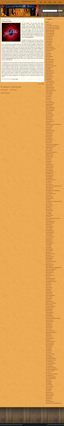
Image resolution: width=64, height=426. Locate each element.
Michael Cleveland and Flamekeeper (53, 267)
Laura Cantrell (49, 233)
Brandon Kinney (49, 76)
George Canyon (49, 165)
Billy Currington (49, 61)
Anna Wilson (48, 45)
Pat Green (48, 283)
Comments (58, 19)
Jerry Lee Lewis (49, 196)
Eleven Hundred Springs (51, 152)
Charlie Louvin (49, 85)
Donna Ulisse (48, 141)
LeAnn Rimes (48, 235)
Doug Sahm (48, 142)
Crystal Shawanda (49, 107)
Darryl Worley (48, 119)
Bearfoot (47, 55)
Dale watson (48, 111)
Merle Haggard (49, 266)
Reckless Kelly (49, 304)
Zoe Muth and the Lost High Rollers (53, 403)
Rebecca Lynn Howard (50, 303)
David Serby (48, 127)
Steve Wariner (49, 336)
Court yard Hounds (49, 102)
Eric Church (48, 158)
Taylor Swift (48, 349)
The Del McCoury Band (50, 358)
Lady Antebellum (49, 230)
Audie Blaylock (49, 50)
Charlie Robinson (49, 87)
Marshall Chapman (49, 253)
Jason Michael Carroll (50, 193)
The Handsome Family (50, 367)
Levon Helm (48, 238)
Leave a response (4, 89)
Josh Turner (48, 213)
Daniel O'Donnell (49, 115)
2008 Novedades (49, 30)
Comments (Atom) (13, 89)
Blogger (21, 424)
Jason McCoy (48, 192)
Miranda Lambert (49, 272)
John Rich (48, 207)
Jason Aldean (48, 189)
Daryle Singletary (49, 121)
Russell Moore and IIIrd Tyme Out (52, 318)
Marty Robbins (49, 258)
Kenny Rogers (49, 227)
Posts (53, 19)
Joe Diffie (48, 199)
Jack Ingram (48, 181)
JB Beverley (48, 195)
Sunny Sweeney (49, 343)
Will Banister (48, 397)
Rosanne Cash (49, 315)
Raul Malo (48, 300)
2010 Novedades (49, 33)
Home (41, 2)
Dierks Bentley (49, 132)
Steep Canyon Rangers (50, 332)
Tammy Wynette (49, 344)
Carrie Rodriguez (49, 81)
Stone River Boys (49, 338)
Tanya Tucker (48, 346)
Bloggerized (56, 424)
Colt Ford (48, 99)
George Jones (49, 167)
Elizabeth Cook (49, 153)
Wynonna (48, 400)
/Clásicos (48, 24)
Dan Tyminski (48, 113)
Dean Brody (48, 128)
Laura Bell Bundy (49, 232)
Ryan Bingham (49, 320)
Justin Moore (48, 219)
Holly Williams (49, 178)
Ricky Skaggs (48, 309)
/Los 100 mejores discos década (52, 27)
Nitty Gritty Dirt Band (50, 278)
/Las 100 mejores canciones (51, 25)
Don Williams (48, 138)
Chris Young (48, 95)
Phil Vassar (48, 290)
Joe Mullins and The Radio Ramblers (53, 201)
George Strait (48, 169)
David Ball (48, 122)
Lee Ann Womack (49, 236)
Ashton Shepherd (49, 47)
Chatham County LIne (50, 90)
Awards (59, 2)
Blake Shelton (48, 64)
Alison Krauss (48, 41)
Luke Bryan (48, 246)
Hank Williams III (49, 175)
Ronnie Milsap (49, 313)
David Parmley (49, 125)
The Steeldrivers (49, 375)
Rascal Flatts (48, 298)
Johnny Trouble (49, 210)
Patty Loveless (49, 287)
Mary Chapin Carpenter (50, 261)
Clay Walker (48, 96)
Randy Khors (48, 293)
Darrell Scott (48, 118)
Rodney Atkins (49, 310)
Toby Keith (48, 383)
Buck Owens (48, 78)
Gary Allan (48, 162)
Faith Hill (47, 159)
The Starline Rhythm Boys (51, 373)
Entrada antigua (41, 83)
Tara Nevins (48, 347)
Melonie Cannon (49, 264)
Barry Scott (48, 53)
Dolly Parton (48, 136)
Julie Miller (48, 216)
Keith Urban (48, 224)
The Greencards (49, 366)
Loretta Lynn (48, 241)
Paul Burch (48, 289)
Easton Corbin (49, 148)
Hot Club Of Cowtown (50, 179)
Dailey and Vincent (49, 108)
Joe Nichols (48, 202)
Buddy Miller (48, 79)
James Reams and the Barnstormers (53, 185)
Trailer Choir (48, 387)
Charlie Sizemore (49, 88)
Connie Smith (48, 101)
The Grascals (48, 364)
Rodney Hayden (49, 312)
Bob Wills (48, 68)
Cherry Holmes (49, 93)
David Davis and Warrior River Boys (53, 124)
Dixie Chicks (48, 133)
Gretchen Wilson (49, 172)
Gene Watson (48, 164)
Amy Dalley (48, 44)
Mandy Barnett (49, 249)
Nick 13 (47, 276)
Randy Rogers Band (50, 295)
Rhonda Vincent (49, 307)
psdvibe (52, 424)
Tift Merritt (48, 380)
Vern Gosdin (48, 389)
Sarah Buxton (48, 326)
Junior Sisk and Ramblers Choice (52, 218)
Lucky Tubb (48, 244)
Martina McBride (49, 256)
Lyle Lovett (48, 247)
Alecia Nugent (49, 39)
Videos (54, 2)
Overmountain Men (50, 279)
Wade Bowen (48, 392)
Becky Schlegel (49, 56)
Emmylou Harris (49, 156)
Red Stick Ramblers (50, 306)
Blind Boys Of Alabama (50, 65)
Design (48, 424)
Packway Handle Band (50, 281)
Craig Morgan (48, 105)
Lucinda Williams (49, 242)
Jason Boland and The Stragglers (52, 190)
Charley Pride (48, 84)
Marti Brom (48, 255)
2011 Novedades (49, 34)
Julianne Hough (49, 215)
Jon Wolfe (48, 212)
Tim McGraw (48, 381)
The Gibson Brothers (50, 363)
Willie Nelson (48, 398)
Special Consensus (50, 330)
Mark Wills (48, 252)
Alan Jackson (48, 38)
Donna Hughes (49, 139)
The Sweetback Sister (50, 377)
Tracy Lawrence (49, 386)
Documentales (49, 135)
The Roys (48, 372)
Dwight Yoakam (49, 147)
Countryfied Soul (11, 2)
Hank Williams (49, 173)
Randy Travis (48, 296)
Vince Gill (48, 390)
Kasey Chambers (49, 222)
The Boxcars (48, 355)
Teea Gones (48, 350)
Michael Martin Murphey (50, 269)
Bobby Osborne (49, 70)
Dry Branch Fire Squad (50, 145)
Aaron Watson (49, 36)
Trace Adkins (48, 384)
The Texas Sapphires (50, 378)
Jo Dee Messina (49, 198)
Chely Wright (48, 92)
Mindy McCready (49, 270)
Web (45, 2)
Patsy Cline (48, 284)
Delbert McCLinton (49, 130)
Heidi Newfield (49, 176)
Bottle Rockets (49, 73)
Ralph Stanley (49, 292)
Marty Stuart (48, 259)
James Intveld (48, 184)
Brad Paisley (48, 75)
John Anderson (49, 205)
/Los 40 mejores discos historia (52, 28)
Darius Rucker (49, 116)
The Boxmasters (49, 357)
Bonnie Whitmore (49, 71)
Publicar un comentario (5, 92)
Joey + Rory (48, 204)
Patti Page (48, 286)
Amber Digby (48, 42)
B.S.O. (47, 51)
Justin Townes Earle (50, 221)
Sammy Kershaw (49, 321)
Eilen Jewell (48, 150)
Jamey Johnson (49, 187)
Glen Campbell (49, 170)
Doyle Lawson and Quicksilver (52, 144)
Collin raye (48, 98)
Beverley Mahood (49, 59)
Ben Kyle (48, 58)
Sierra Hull (48, 329)
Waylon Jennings (49, 394)
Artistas (49, 2)
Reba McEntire (49, 301)
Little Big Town (49, 239)
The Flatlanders (49, 361)
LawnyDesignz (61, 424)
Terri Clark (48, 352)
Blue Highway (48, 67)
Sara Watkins (48, 324)
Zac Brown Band (49, 401)
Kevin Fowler (48, 229)
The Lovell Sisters (49, 370)
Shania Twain (48, 327)
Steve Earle (48, 335)
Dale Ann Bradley (49, 110)
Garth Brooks (48, 161)
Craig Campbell (49, 104)
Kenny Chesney (49, 226)
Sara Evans (48, 323)
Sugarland (48, 340)
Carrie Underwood (49, 82)
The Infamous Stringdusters (51, 369)
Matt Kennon (48, 263)
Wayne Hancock (49, 395)
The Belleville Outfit (50, 353)
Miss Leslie (48, 273)
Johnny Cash (48, 209)
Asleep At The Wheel (50, 48)
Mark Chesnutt (49, 250)
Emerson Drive (49, 155)
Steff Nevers (48, 333)
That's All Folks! (6, 21)
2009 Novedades (49, 31)
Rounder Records (49, 316)
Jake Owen (48, 182)
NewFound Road (49, 275)
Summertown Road (50, 341)
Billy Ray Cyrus (49, 62)
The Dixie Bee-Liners (50, 360)
